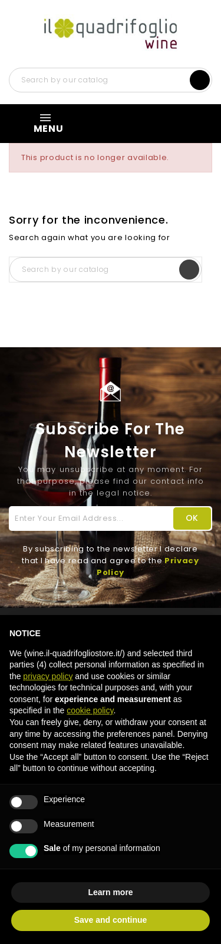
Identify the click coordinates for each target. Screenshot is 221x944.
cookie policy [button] (90, 710)
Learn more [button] (110, 892)
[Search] (110, 80)
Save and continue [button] (110, 920)
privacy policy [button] (47, 676)
